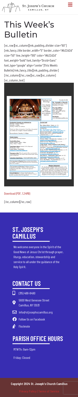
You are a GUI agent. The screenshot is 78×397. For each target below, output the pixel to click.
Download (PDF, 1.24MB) (17, 193)
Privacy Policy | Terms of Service (39, 391)
